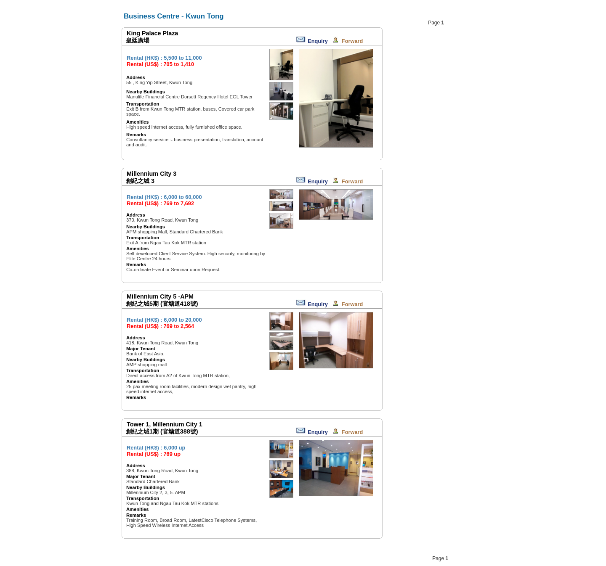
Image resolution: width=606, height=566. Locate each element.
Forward (352, 41)
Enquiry (318, 41)
